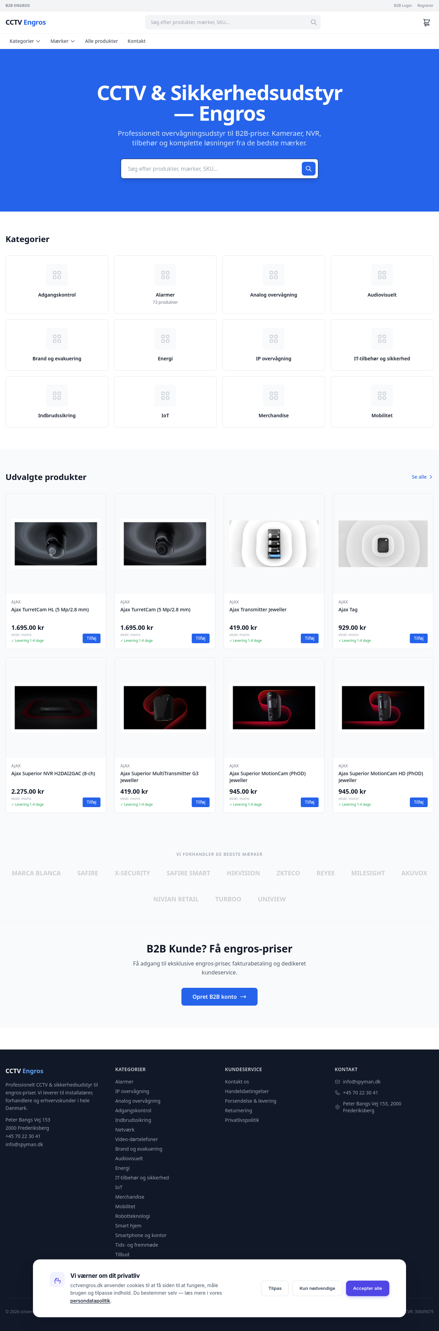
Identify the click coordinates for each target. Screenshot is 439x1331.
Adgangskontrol (133, 1110)
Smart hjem (128, 1225)
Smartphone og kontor (141, 1235)
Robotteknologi (132, 1216)
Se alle (423, 476)
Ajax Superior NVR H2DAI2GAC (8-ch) (53, 773)
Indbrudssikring (133, 1120)
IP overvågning (132, 1091)
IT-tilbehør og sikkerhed (142, 1177)
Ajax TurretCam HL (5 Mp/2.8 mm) (50, 609)
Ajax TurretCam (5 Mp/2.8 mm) (155, 609)
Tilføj (91, 638)
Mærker (62, 41)
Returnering (238, 1110)
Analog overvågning (138, 1101)
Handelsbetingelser (247, 1091)
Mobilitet (125, 1206)
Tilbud (122, 1254)
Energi (122, 1168)
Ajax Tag (348, 609)
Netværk (124, 1129)
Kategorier (25, 41)
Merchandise (129, 1197)
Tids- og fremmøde (136, 1245)
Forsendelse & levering (250, 1101)
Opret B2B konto (219, 996)
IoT (118, 1187)
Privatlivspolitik (242, 1120)
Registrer (425, 5)
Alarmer (124, 1081)
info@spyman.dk (362, 1081)
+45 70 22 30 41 (360, 1092)
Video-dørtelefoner (136, 1139)
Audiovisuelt (129, 1158)
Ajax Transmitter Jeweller (258, 609)
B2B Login (403, 5)
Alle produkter (101, 41)
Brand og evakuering (138, 1149)
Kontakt (137, 41)
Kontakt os (237, 1081)
